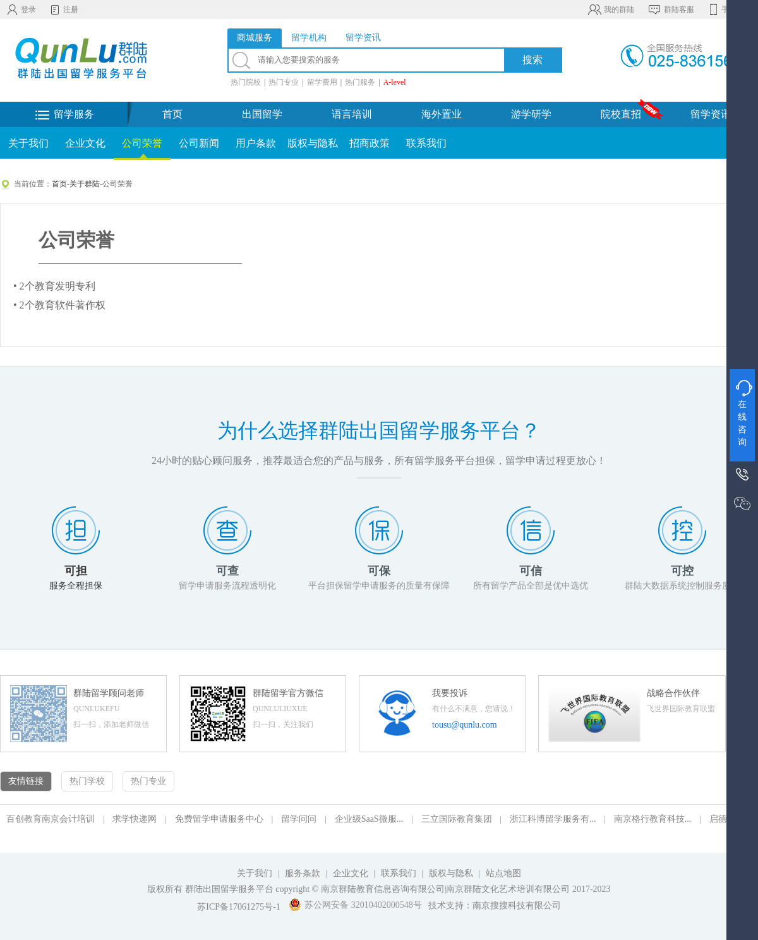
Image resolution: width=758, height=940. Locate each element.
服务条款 (302, 873)
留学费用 (322, 82)
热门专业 (283, 82)
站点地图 (503, 873)
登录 (21, 9)
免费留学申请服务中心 (219, 819)
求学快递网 (134, 819)
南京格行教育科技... (653, 819)
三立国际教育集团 (456, 819)
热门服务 (360, 82)
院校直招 (621, 114)
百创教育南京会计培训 (50, 819)
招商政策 (369, 143)
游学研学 (531, 114)
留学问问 (298, 819)
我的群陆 (610, 9)
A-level (394, 82)
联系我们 (426, 143)
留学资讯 (710, 114)
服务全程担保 (75, 585)
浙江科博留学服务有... (553, 819)
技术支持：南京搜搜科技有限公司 (494, 905)
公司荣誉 (142, 143)
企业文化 (85, 143)
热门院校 (246, 82)
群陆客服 (670, 9)
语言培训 (352, 114)
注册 (63, 9)
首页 (172, 114)
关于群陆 (84, 184)
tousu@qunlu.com (464, 724)
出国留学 (262, 114)
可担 (75, 571)
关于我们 (28, 143)
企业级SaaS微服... (369, 819)
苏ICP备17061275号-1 (238, 907)
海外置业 (441, 114)
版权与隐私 (312, 143)
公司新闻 (199, 143)
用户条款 (256, 143)
